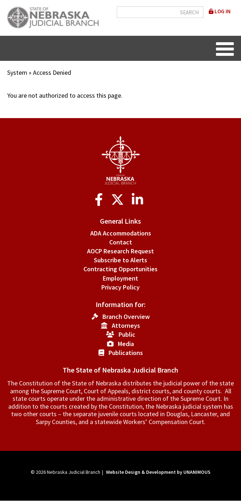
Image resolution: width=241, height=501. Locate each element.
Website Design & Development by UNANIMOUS (158, 472)
